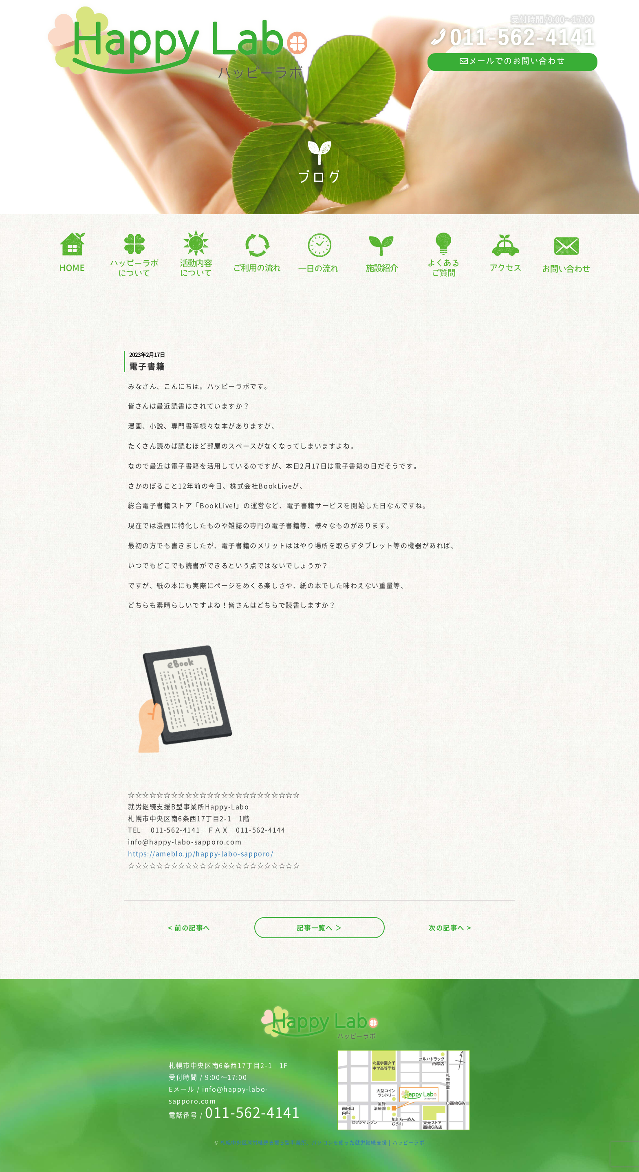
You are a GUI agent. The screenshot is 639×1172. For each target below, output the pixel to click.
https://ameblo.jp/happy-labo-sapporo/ (201, 853)
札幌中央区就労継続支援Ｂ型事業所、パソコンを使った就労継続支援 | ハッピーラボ (322, 1142)
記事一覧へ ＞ (319, 927)
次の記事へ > (450, 927)
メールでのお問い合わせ (512, 61)
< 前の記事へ (189, 927)
